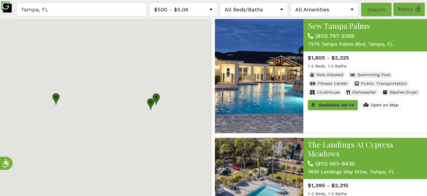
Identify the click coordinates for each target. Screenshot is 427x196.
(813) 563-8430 (335, 163)
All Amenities (312, 9)
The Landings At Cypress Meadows (350, 149)
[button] (156, 99)
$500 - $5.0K (171, 9)
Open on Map (381, 105)
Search (376, 9)
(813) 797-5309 (334, 36)
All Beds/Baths (244, 9)
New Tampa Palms (339, 26)
